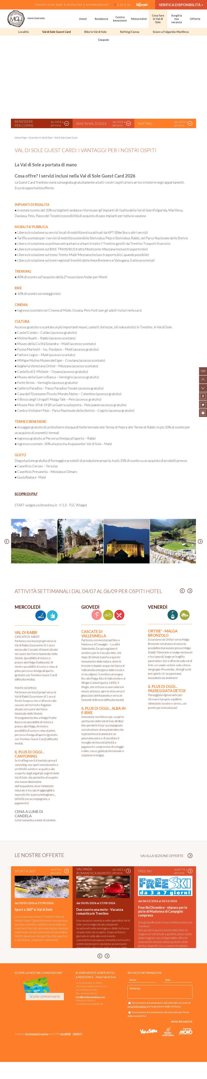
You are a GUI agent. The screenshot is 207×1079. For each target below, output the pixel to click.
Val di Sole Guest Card (56, 31)
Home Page (20, 137)
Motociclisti (139, 18)
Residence (101, 18)
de (128, 4)
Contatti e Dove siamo (48, 4)
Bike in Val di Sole (95, 31)
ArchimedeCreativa (36, 1051)
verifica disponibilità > (181, 5)
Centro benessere (120, 18)
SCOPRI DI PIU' (26, 494)
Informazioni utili (97, 4)
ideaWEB (65, 1051)
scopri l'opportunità (45, 1013)
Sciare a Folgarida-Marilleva (171, 31)
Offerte (195, 18)
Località (23, 31)
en (121, 4)
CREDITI (77, 1051)
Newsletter (74, 4)
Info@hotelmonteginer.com (90, 1014)
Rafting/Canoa (129, 31)
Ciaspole (103, 39)
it (115, 4)
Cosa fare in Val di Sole (158, 19)
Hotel (83, 18)
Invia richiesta (181, 1038)
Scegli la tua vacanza (176, 19)
